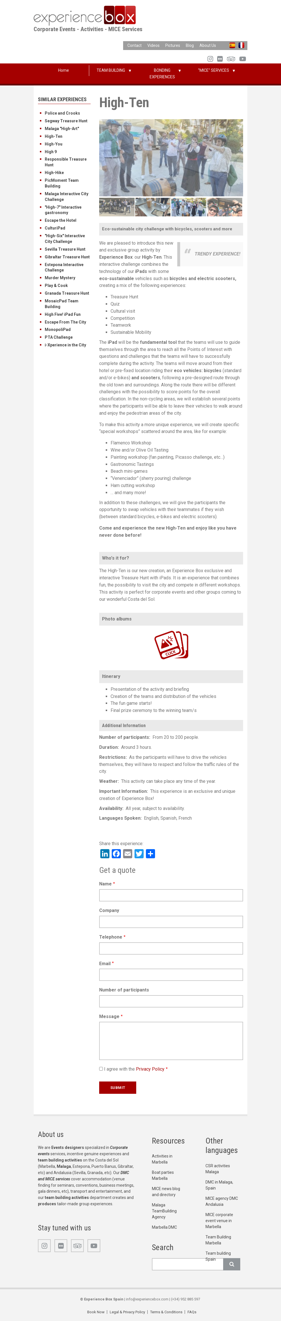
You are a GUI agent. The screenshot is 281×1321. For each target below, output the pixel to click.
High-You (53, 144)
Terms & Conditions (166, 1312)
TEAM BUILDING (111, 70)
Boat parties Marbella (163, 1175)
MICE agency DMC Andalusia (221, 1201)
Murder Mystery (60, 278)
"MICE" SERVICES (213, 70)
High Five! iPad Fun (63, 314)
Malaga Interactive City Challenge (66, 196)
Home (63, 70)
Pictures (172, 45)
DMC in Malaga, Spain (219, 1185)
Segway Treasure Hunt (66, 121)
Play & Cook (56, 285)
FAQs (192, 1312)
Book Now (96, 1312)
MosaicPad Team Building (61, 304)
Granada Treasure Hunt (67, 293)
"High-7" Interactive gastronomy (63, 210)
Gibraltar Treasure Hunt (67, 257)
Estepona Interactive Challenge (64, 267)
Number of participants (124, 990)
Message (109, 1016)
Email (105, 963)
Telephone (110, 937)
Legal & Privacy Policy (127, 1312)
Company (109, 910)
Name (105, 884)
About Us (207, 45)
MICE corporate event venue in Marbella (219, 1220)
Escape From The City (65, 322)
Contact (134, 45)
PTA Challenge (59, 337)
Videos (153, 45)
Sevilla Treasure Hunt (65, 249)
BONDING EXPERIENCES (162, 73)
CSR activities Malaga (217, 1169)
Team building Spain (218, 1256)
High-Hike (54, 172)
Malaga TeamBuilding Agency (164, 1211)
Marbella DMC (164, 1227)
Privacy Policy (150, 1069)
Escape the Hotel (60, 220)
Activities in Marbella (162, 1159)
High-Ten (53, 136)
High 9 (51, 151)
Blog (190, 45)
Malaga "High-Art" (62, 128)
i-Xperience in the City (65, 345)
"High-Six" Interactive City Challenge (65, 239)
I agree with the (134, 1069)
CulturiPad (55, 228)
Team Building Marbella (218, 1240)
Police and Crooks (62, 113)
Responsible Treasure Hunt (66, 162)
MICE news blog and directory (166, 1191)
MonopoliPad (58, 329)
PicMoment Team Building (62, 183)
